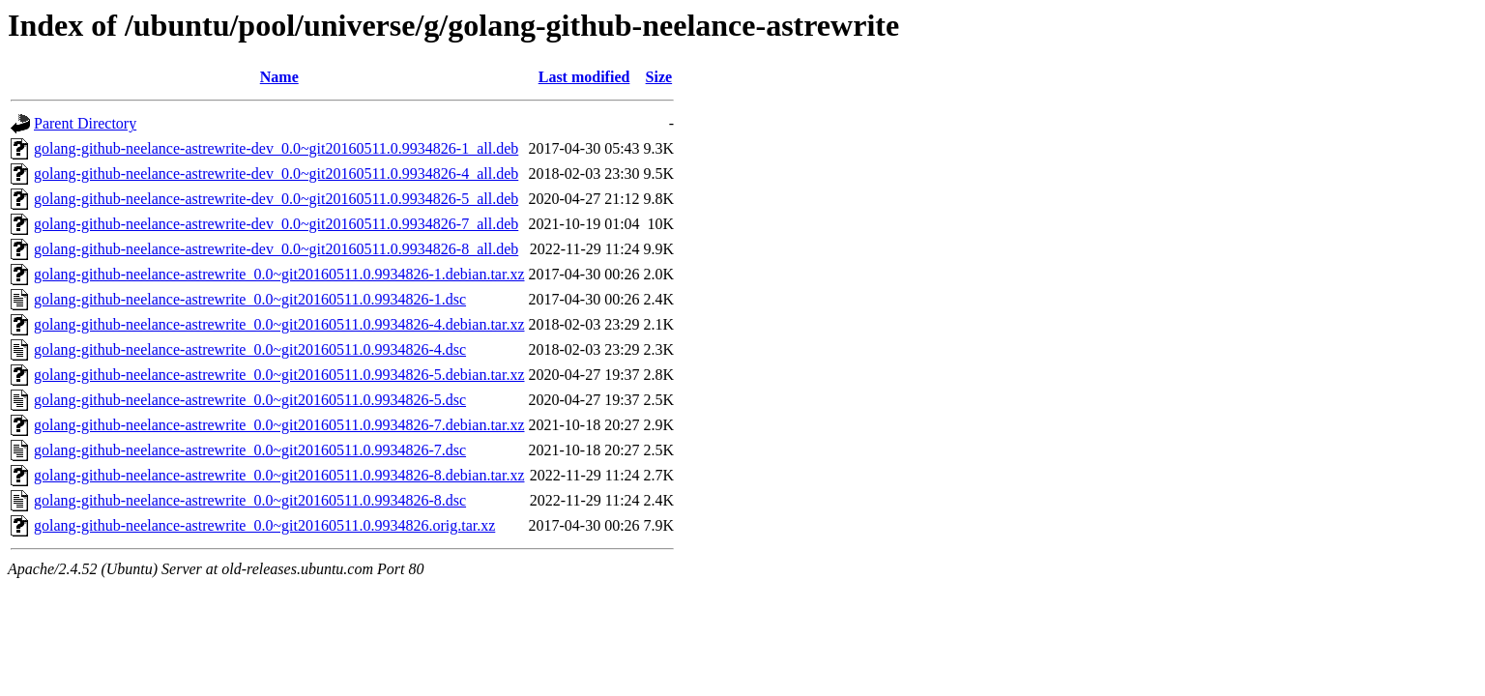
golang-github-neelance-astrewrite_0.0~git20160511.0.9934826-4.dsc (250, 349)
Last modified (584, 77)
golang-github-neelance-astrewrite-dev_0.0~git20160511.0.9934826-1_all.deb (276, 148)
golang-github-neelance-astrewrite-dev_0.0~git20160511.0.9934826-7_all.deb (276, 224)
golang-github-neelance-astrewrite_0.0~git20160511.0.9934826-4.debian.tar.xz (279, 324)
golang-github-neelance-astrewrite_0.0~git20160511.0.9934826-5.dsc (250, 400)
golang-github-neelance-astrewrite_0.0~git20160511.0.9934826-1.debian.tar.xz (279, 274)
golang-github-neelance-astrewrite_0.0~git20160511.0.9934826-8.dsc (250, 500)
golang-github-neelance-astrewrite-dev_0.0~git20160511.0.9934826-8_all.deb (276, 249)
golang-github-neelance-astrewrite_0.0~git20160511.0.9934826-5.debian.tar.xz (279, 374)
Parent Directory (85, 123)
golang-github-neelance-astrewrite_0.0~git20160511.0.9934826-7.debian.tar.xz (279, 425)
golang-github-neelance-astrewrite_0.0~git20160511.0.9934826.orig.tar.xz (264, 525)
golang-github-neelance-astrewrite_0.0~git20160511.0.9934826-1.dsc (250, 299)
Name (279, 77)
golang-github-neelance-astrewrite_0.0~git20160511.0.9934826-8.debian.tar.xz (279, 475)
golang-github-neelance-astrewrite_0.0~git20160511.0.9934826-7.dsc (250, 450)
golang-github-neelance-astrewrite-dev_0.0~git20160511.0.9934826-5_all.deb (276, 198)
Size (659, 77)
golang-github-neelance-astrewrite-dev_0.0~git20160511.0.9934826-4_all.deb (276, 173)
